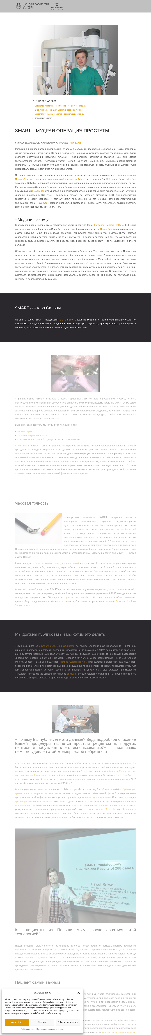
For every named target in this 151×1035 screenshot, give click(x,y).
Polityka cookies (28, 1029)
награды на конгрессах (47, 793)
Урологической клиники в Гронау (67, 179)
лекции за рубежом (36, 957)
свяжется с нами (86, 957)
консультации (22, 805)
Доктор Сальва (116, 589)
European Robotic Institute (109, 225)
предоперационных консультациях (34, 801)
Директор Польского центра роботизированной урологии (59, 110)
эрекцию (94, 525)
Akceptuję (16, 1022)
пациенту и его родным (98, 797)
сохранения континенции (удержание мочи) (55, 563)
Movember (38, 191)
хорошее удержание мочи (31, 435)
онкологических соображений (120, 529)
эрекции (71, 673)
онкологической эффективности (56, 646)
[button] (78, 992)
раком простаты (75, 597)
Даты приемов (127, 949)
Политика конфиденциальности (50, 1029)
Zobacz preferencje (67, 1022)
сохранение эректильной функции (35, 439)
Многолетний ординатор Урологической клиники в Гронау (59, 114)
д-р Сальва (66, 319)
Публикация (23, 445)
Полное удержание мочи (73, 661)
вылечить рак (24, 431)
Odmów (42, 1022)
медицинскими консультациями (118, 1032)
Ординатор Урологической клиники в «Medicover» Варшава (60, 106)
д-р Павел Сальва (106, 229)
